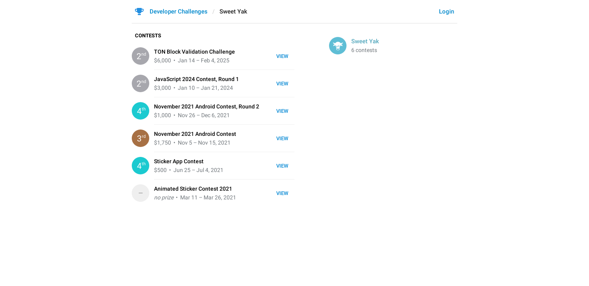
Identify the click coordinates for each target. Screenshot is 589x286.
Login (446, 11)
